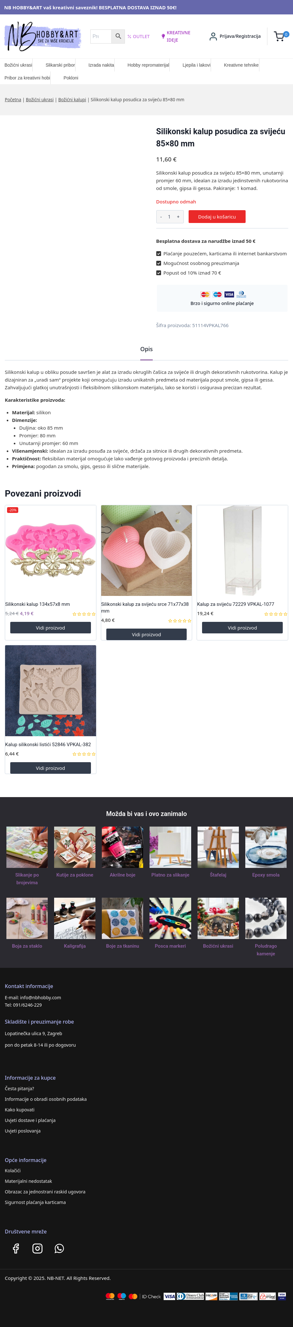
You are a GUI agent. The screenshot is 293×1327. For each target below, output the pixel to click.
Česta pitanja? (19, 1088)
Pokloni (70, 77)
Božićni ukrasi (18, 65)
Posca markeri (170, 946)
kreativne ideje (176, 36)
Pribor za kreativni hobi (27, 77)
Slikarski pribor (60, 65)
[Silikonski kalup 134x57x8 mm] (50, 550)
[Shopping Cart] (281, 36)
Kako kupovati (20, 1110)
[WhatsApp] (59, 1248)
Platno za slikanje (170, 875)
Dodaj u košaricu (217, 216)
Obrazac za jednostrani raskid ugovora (45, 1192)
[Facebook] (16, 1248)
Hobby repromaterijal (148, 65)
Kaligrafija (75, 946)
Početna (13, 100)
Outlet (138, 36)
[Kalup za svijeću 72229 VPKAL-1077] (242, 550)
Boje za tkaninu (122, 946)
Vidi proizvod (50, 627)
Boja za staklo (27, 946)
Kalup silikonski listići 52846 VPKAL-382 (48, 744)
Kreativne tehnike (241, 65)
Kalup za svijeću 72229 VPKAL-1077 (235, 604)
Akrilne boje (122, 875)
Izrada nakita (101, 65)
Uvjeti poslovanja (23, 1131)
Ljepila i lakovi (196, 65)
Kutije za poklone (74, 875)
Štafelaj (218, 875)
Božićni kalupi (72, 100)
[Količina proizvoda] (169, 217)
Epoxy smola (266, 875)
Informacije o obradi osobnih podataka (46, 1099)
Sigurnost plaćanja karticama (35, 1202)
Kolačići (12, 1170)
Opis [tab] (146, 349)
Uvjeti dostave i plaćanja (30, 1120)
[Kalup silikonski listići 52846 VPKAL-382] (50, 690)
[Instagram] (37, 1248)
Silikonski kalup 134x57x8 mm (37, 604)
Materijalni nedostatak (28, 1181)
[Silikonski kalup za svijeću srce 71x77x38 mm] (146, 550)
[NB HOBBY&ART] (43, 36)
